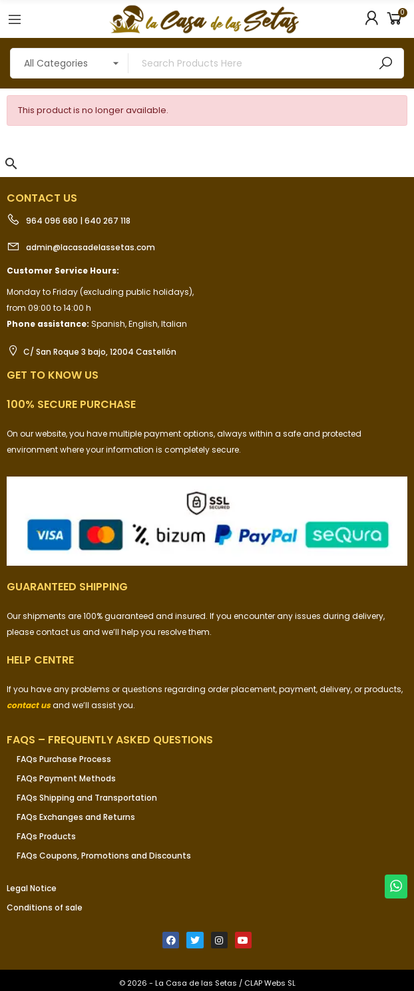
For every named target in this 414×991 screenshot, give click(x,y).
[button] (11, 163)
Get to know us (53, 375)
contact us (29, 705)
